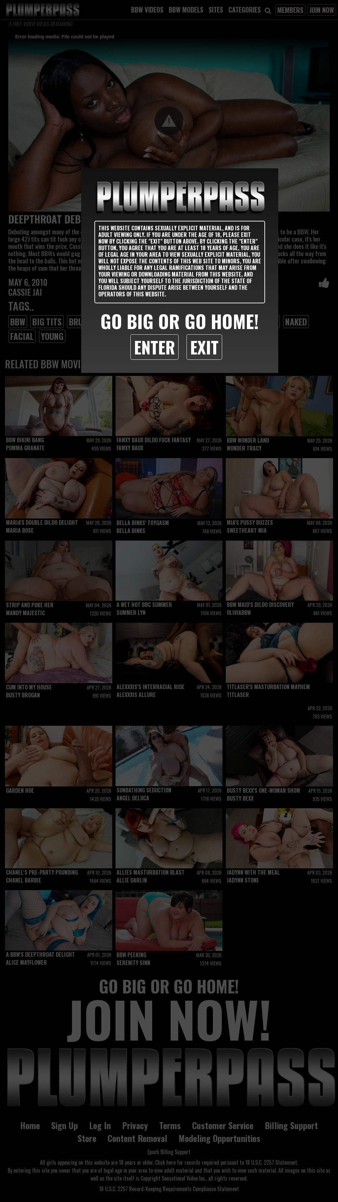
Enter (154, 347)
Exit (204, 347)
